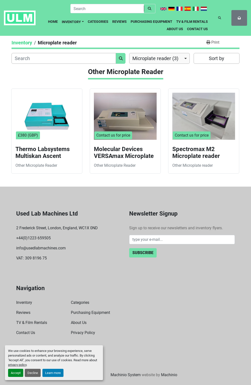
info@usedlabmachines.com (41, 248)
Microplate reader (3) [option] (155, 58)
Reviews (119, 22)
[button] (73, 21)
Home (53, 22)
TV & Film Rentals (192, 22)
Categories (98, 22)
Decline (32, 373)
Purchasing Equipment (151, 22)
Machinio (169, 374)
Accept (16, 373)
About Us (175, 29)
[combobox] (159, 58)
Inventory (71, 22)
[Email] (182, 239)
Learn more (53, 373)
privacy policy (17, 365)
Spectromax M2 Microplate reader (196, 153)
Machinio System (126, 374)
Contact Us (197, 29)
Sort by (216, 58)
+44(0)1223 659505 (33, 238)
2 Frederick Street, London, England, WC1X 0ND (57, 228)
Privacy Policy (83, 332)
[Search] (107, 8)
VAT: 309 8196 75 (31, 258)
